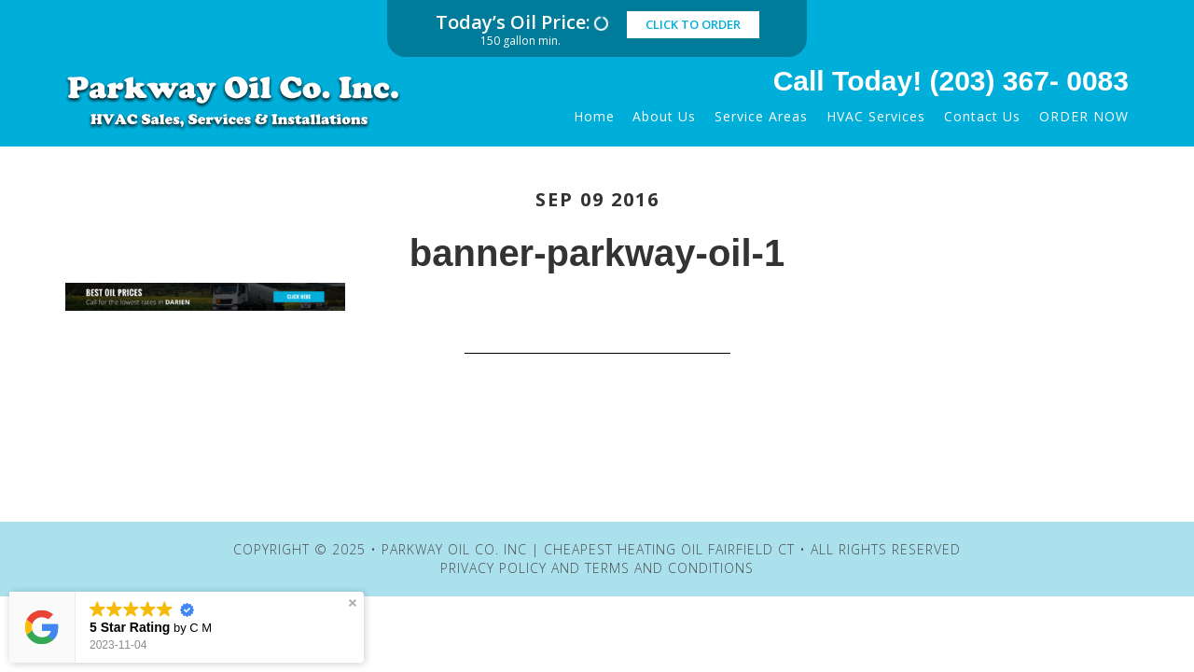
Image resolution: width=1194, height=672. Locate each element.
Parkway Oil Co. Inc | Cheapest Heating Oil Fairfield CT (247, 100)
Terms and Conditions (669, 568)
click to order (693, 24)
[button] (352, 603)
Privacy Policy (493, 568)
